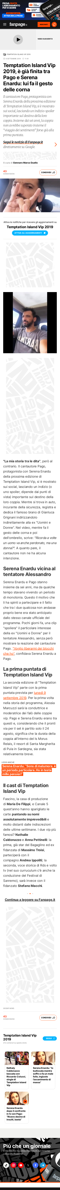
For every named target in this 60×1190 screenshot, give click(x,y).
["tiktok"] (6, 1165)
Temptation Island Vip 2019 (18, 54)
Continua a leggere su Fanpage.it (30, 900)
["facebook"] (35, 1165)
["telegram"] (43, 1165)
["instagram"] (13, 1165)
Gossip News (8, 1008)
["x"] (28, 1165)
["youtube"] (21, 1165)
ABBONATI (44, 24)
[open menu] (3, 24)
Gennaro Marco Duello (25, 163)
